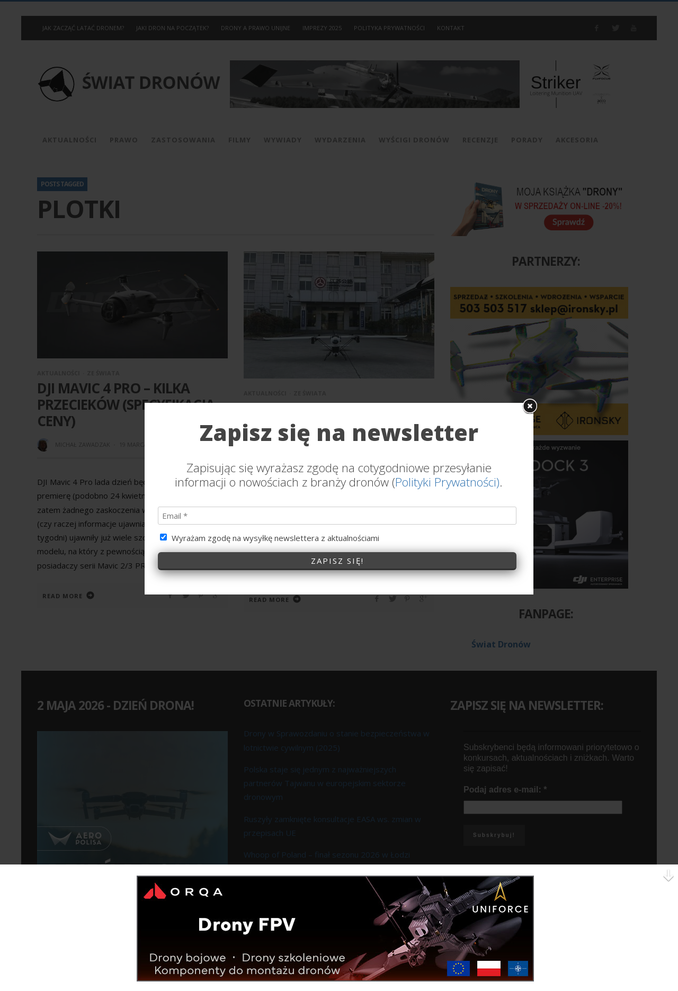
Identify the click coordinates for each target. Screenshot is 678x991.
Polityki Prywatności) (447, 421)
